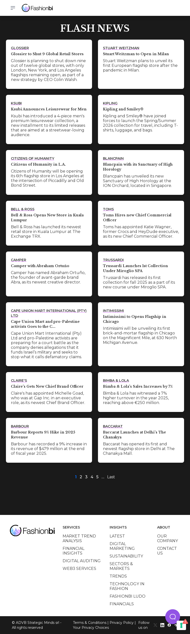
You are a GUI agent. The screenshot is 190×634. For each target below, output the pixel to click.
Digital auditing (82, 560)
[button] (172, 616)
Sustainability (126, 556)
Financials (122, 604)
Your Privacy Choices (91, 627)
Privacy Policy (122, 622)
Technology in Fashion (127, 586)
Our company (167, 538)
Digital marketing (122, 546)
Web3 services (79, 568)
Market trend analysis (79, 538)
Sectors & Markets (121, 566)
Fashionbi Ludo (127, 596)
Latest (117, 536)
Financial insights (73, 551)
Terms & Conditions (89, 622)
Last (111, 477)
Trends (118, 576)
